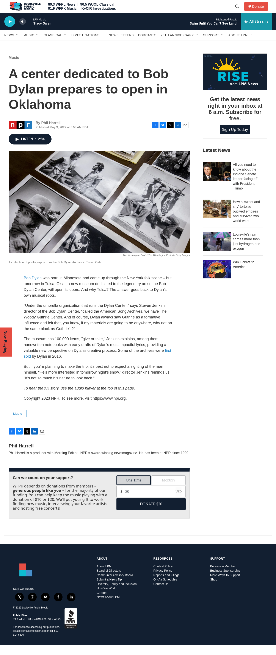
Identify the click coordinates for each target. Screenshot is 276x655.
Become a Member (223, 576)
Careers (102, 602)
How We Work (106, 598)
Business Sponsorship (225, 580)
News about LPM (108, 606)
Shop (213, 589)
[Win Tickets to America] (217, 279)
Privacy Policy (162, 580)
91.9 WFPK (54, 628)
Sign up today (235, 139)
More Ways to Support (225, 585)
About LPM (238, 45)
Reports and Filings (166, 585)
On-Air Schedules (165, 589)
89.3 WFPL (19, 628)
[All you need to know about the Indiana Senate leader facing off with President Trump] (217, 181)
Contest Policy (162, 576)
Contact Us (160, 593)
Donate (260, 11)
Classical (53, 45)
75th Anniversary (177, 45)
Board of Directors (109, 580)
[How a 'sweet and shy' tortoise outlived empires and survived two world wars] (217, 218)
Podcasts (147, 45)
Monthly (168, 490)
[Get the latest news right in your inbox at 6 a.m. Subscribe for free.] (235, 81)
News (9, 45)
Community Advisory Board (115, 585)
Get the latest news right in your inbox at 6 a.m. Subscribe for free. (235, 119)
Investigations (85, 45)
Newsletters (121, 45)
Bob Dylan (33, 288)
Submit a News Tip (109, 589)
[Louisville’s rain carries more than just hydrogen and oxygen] (217, 251)
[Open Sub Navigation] (17, 45)
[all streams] (256, 31)
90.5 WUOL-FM (37, 628)
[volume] (22, 31)
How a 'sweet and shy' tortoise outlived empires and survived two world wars (246, 221)
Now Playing (5, 342)
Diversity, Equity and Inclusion (117, 593)
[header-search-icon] (239, 11)
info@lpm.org (38, 640)
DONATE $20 (151, 514)
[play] (9, 31)
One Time (133, 490)
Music (29, 45)
